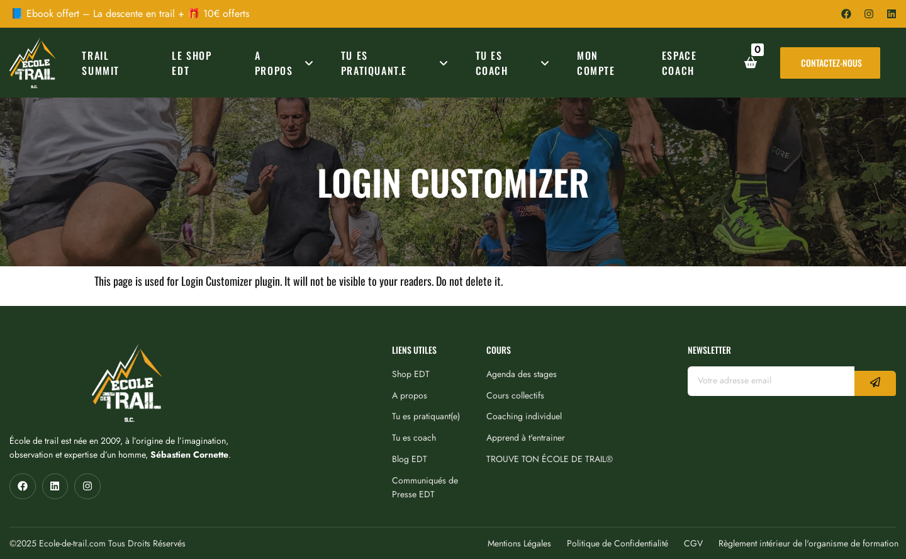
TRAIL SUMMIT (101, 63)
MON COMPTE (596, 63)
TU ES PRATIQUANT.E (396, 63)
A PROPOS (286, 63)
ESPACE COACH (679, 63)
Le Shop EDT (191, 63)
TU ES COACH (515, 63)
